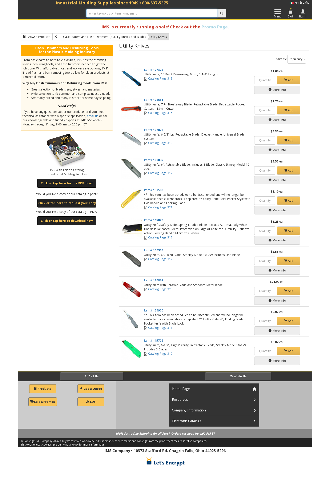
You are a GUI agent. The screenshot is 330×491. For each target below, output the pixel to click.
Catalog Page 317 (158, 173)
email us (92, 116)
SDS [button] (91, 402)
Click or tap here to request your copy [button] (67, 203)
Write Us (238, 376)
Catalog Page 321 (158, 207)
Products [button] (42, 389)
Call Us (92, 376)
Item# (153, 70)
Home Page (181, 389)
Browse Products (36, 37)
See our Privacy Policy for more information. (79, 444)
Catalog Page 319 (158, 78)
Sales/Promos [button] (42, 402)
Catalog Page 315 (158, 113)
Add (288, 80)
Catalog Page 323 (158, 289)
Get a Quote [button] (91, 389)
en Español (300, 2)
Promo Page (214, 27)
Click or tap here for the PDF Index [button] (67, 183)
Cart (290, 12)
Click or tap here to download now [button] (67, 221)
